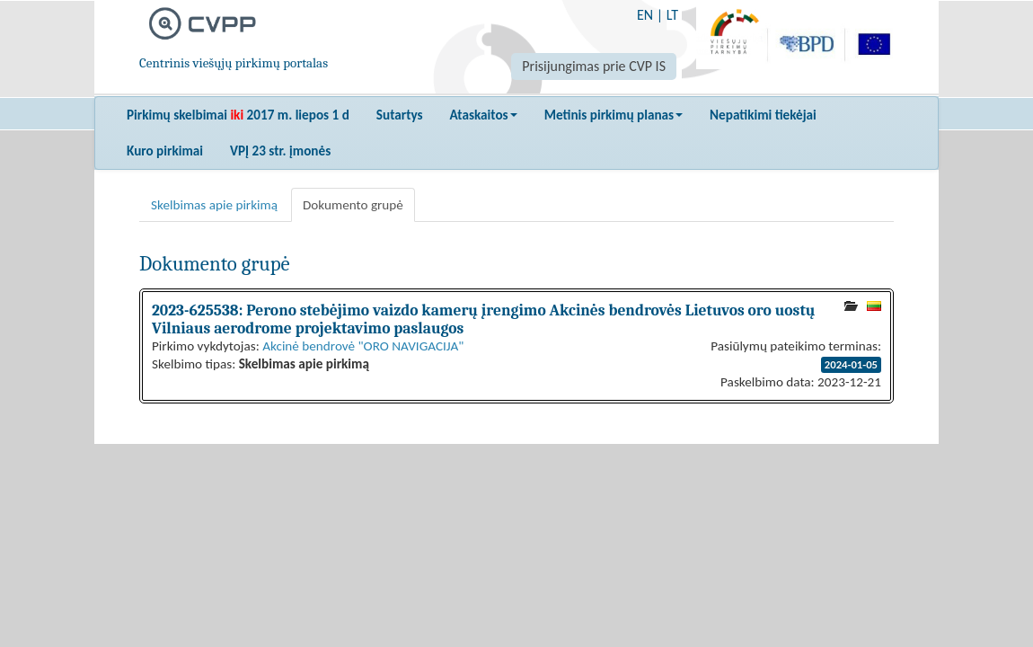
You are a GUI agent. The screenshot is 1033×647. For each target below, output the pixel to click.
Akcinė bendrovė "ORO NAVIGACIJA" (363, 346)
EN (645, 14)
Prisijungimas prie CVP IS (594, 66)
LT (672, 14)
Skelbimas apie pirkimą (214, 205)
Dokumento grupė (353, 205)
